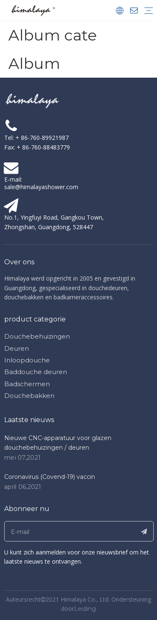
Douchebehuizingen (37, 336)
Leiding (85, 608)
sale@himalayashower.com (41, 187)
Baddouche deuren (35, 372)
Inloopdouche (27, 360)
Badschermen (27, 384)
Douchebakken (29, 396)
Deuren (16, 348)
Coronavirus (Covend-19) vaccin (49, 477)
